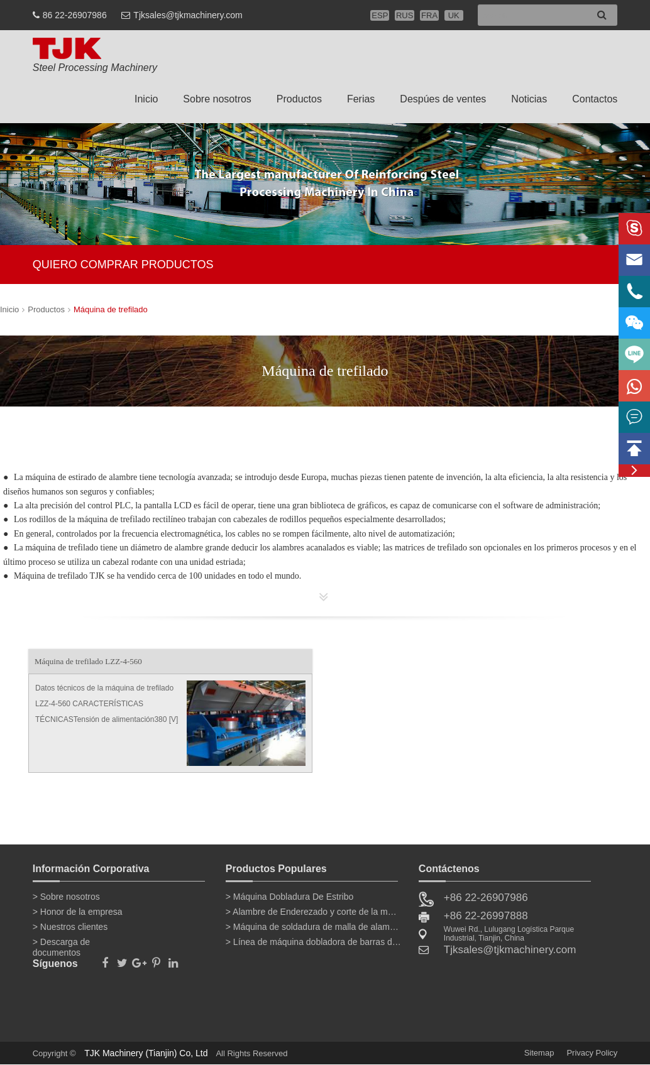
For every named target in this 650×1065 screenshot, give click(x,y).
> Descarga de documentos (61, 944)
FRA (429, 15)
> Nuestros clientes (70, 927)
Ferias (361, 99)
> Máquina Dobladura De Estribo (290, 897)
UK (454, 15)
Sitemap (539, 1052)
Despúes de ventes (443, 99)
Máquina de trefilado (111, 309)
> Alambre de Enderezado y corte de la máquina (313, 912)
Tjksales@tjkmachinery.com (187, 15)
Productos (299, 99)
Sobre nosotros (217, 99)
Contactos (594, 99)
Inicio (146, 99)
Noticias (529, 99)
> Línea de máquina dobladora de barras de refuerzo (313, 942)
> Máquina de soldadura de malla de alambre (313, 927)
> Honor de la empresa (78, 912)
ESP (380, 15)
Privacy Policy (591, 1052)
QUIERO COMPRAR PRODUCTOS (123, 264)
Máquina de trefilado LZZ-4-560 (88, 661)
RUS (404, 15)
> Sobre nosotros (66, 897)
